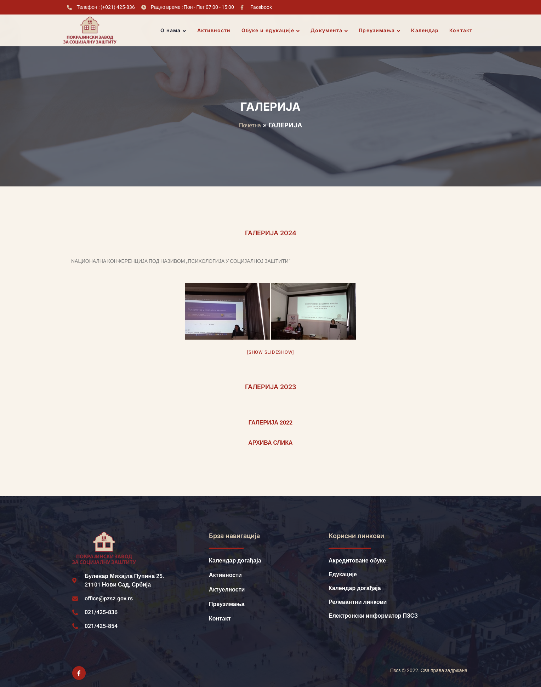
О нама (173, 30)
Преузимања (379, 30)
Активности (214, 30)
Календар (425, 30)
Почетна (250, 125)
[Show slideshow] (270, 352)
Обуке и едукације (270, 30)
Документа (329, 30)
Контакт (460, 30)
